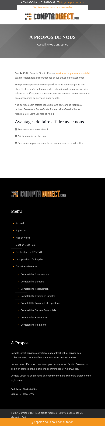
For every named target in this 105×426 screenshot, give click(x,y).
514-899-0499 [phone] (48, 2)
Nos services (23, 237)
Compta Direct (26, 412)
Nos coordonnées (64, 7)
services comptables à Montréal (73, 73)
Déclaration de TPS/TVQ (29, 252)
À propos (21, 230)
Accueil (41, 44)
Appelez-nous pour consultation (53, 422)
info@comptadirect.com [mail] (72, 2)
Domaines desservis (27, 266)
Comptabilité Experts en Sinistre (38, 296)
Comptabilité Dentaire (32, 281)
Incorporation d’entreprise (29, 259)
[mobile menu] (100, 16)
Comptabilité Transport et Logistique (40, 303)
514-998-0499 (30, 389)
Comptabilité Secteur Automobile (38, 310)
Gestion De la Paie (25, 244)
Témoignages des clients (44, 7)
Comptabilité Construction (35, 274)
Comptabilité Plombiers (33, 324)
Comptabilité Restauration (35, 288)
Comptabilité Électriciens (34, 317)
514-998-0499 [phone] (30, 2)
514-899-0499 (27, 393)
